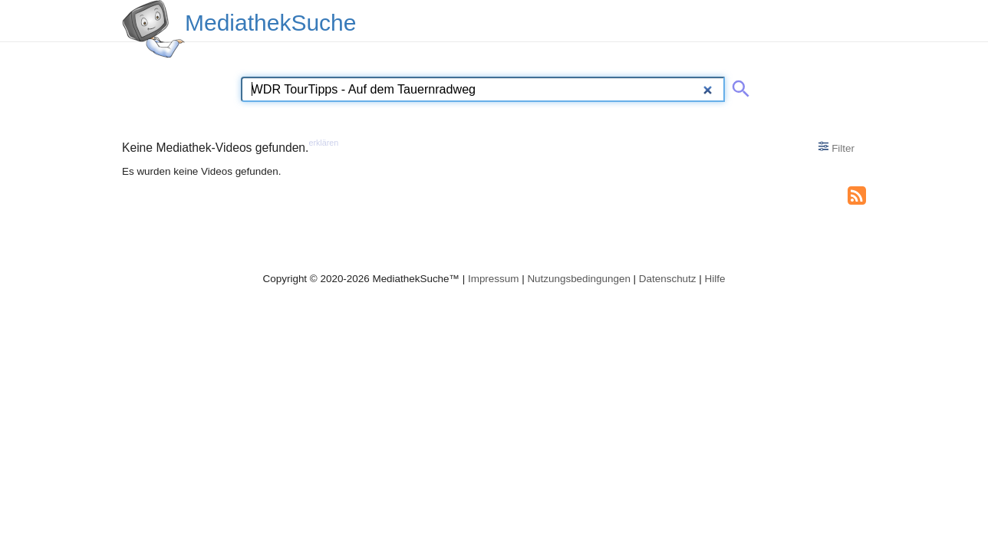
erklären (323, 142)
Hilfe (715, 278)
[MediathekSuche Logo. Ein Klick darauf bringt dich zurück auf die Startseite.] (153, 29)
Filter (836, 147)
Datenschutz (668, 278)
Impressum (493, 278)
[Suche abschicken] (738, 86)
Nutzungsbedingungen (579, 278)
